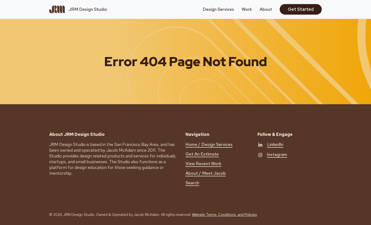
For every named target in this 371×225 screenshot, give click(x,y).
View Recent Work (203, 163)
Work (247, 9)
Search (192, 182)
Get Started (301, 9)
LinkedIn (275, 144)
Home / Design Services (209, 144)
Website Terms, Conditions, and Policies (224, 214)
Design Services (218, 9)
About (266, 9)
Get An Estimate (202, 154)
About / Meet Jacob (206, 173)
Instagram (277, 154)
